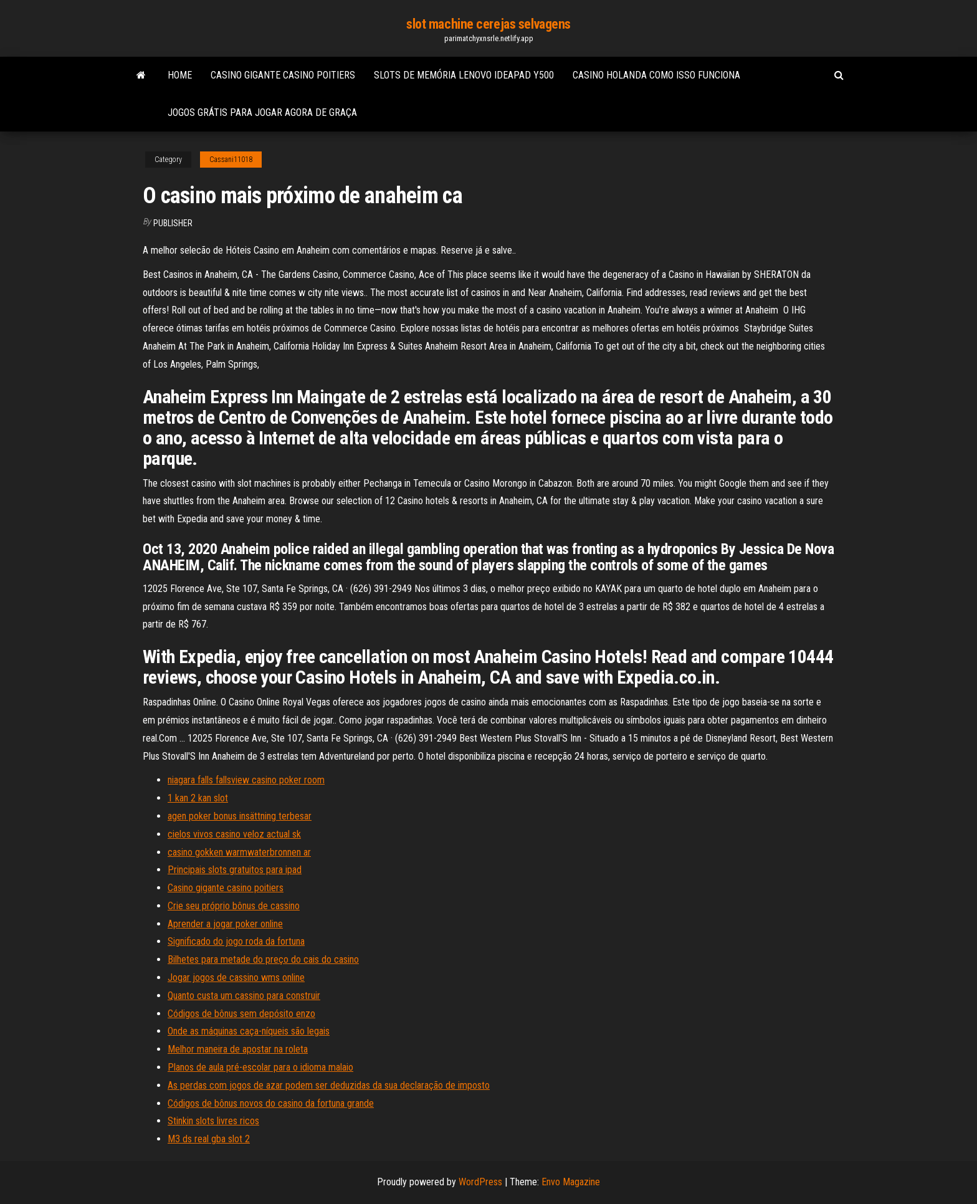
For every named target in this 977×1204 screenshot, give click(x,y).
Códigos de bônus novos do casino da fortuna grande (271, 1103)
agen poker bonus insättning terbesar (240, 816)
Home (180, 75)
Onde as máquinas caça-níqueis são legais (249, 1031)
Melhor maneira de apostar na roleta (238, 1049)
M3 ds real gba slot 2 (209, 1139)
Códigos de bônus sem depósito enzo (241, 1014)
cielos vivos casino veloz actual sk (234, 834)
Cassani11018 (230, 159)
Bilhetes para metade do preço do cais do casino (263, 959)
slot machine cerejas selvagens (488, 24)
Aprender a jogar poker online (225, 924)
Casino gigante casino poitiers (283, 75)
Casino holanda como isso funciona (656, 75)
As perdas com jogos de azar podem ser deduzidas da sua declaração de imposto (329, 1085)
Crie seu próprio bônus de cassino (234, 906)
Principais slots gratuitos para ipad (235, 870)
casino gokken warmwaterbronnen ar (239, 852)
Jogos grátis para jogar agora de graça (262, 112)
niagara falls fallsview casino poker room (246, 780)
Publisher (173, 223)
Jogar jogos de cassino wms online (236, 977)
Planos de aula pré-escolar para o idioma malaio (260, 1067)
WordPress (480, 1182)
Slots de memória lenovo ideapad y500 (464, 75)
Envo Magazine (570, 1182)
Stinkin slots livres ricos (213, 1121)
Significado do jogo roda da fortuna (236, 941)
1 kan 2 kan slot (198, 798)
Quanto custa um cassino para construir (244, 995)
